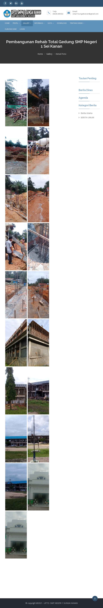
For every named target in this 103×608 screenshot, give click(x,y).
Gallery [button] (27, 23)
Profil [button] (16, 23)
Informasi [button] (39, 23)
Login (22, 29)
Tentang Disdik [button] (77, 23)
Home (7, 23)
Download (62, 23)
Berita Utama (86, 113)
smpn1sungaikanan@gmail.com (85, 14)
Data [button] (51, 23)
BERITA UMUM (87, 117)
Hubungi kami (10, 29)
